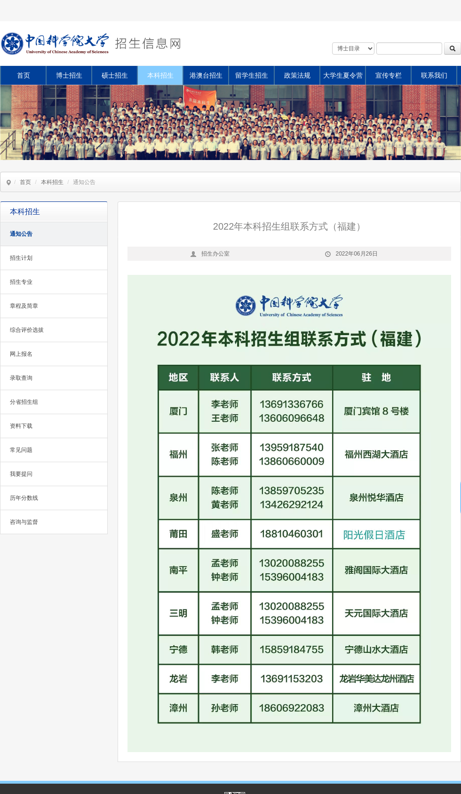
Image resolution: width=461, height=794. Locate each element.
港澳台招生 (206, 75)
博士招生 (69, 75)
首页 (23, 75)
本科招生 (160, 75)
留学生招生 (251, 75)
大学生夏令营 (343, 75)
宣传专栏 (388, 75)
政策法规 (297, 75)
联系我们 (434, 75)
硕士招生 (115, 75)
